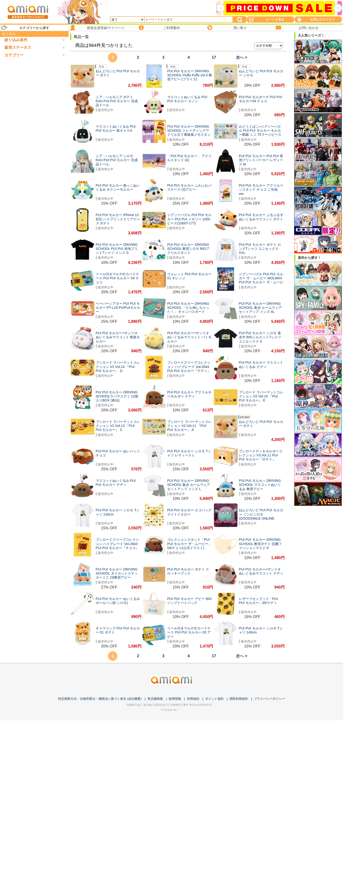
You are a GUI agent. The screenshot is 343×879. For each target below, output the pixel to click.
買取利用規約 (238, 698)
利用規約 (193, 698)
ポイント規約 (214, 698)
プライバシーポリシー (269, 698)
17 (214, 57)
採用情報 (175, 698)
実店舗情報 (155, 698)
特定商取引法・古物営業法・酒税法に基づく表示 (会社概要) (99, 698)
